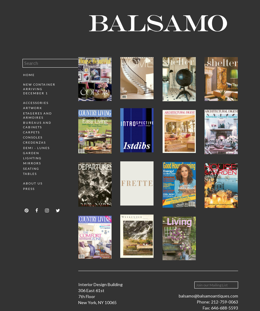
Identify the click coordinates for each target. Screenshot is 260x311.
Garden (31, 153)
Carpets (31, 132)
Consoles (33, 137)
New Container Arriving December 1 (39, 89)
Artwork (32, 108)
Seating (31, 168)
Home (29, 75)
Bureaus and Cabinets (37, 125)
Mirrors (32, 163)
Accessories (36, 103)
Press (29, 189)
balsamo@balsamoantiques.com (208, 295)
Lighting (32, 158)
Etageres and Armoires (37, 115)
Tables (30, 173)
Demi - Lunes (36, 148)
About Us (33, 183)
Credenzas (34, 142)
